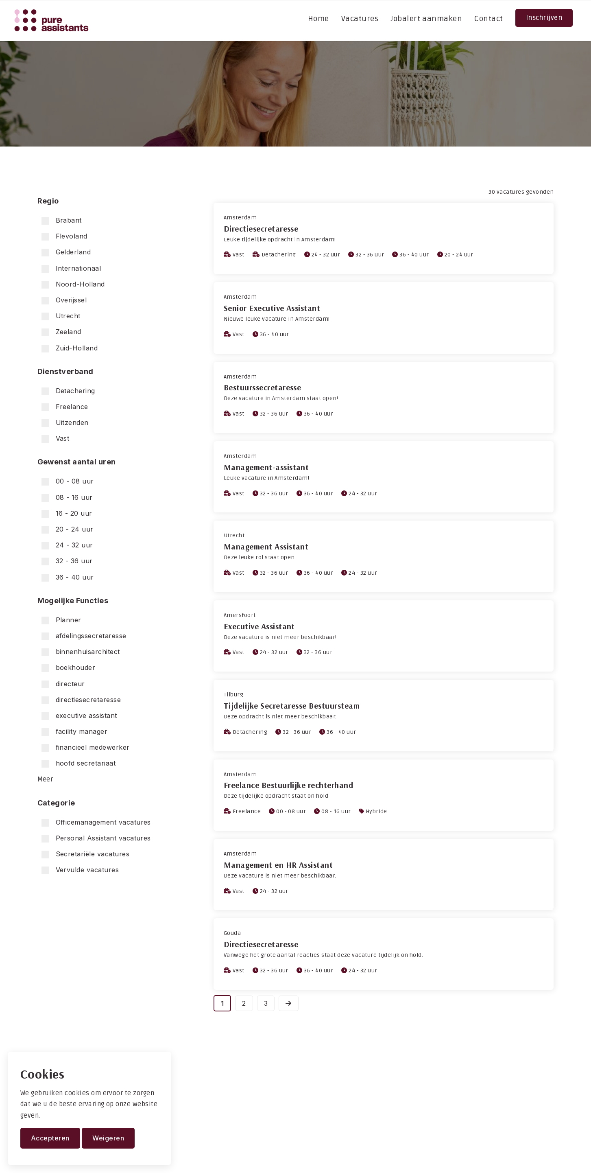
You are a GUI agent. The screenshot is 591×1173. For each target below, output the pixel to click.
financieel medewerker (85, 747)
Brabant (61, 220)
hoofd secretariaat (78, 763)
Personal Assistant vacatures (96, 838)
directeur (63, 684)
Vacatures (359, 19)
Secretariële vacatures (85, 854)
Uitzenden (65, 422)
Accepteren (50, 1138)
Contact (488, 19)
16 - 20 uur (66, 513)
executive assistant (79, 715)
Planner (61, 620)
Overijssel (64, 300)
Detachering (68, 391)
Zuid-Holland (69, 348)
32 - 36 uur (67, 561)
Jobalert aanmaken (426, 19)
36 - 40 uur (67, 577)
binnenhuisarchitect (80, 652)
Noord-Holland (73, 284)
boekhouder (68, 667)
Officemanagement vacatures (96, 822)
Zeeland (61, 332)
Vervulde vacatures (80, 870)
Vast (55, 438)
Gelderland (66, 252)
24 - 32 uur (67, 545)
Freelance (64, 407)
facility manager (74, 731)
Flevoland (64, 236)
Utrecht (61, 316)
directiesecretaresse (81, 700)
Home (318, 19)
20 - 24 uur (67, 529)
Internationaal (71, 268)
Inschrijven (544, 18)
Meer (45, 779)
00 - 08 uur (67, 481)
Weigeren (108, 1138)
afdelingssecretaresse (83, 636)
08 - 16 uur (67, 497)
